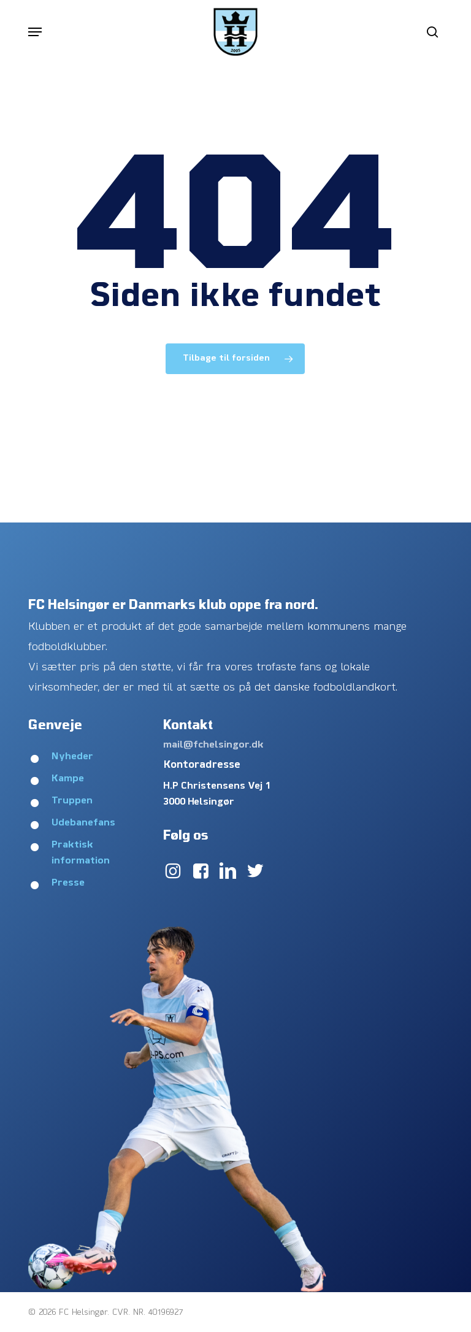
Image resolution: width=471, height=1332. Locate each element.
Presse (68, 883)
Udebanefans (83, 823)
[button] (35, 32)
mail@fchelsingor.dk (213, 745)
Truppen (72, 801)
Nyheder (72, 757)
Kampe (68, 779)
